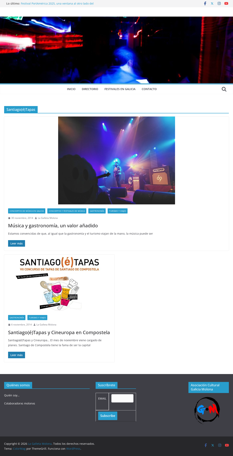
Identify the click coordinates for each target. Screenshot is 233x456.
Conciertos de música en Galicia (27, 211)
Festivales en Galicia (119, 89)
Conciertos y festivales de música (67, 211)
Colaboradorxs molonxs (19, 403)
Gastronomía (97, 211)
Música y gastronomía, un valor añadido (53, 225)
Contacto (149, 89)
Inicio (71, 89)
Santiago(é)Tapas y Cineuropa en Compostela (59, 332)
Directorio (90, 89)
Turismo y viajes (117, 211)
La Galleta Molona (48, 218)
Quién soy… (12, 395)
